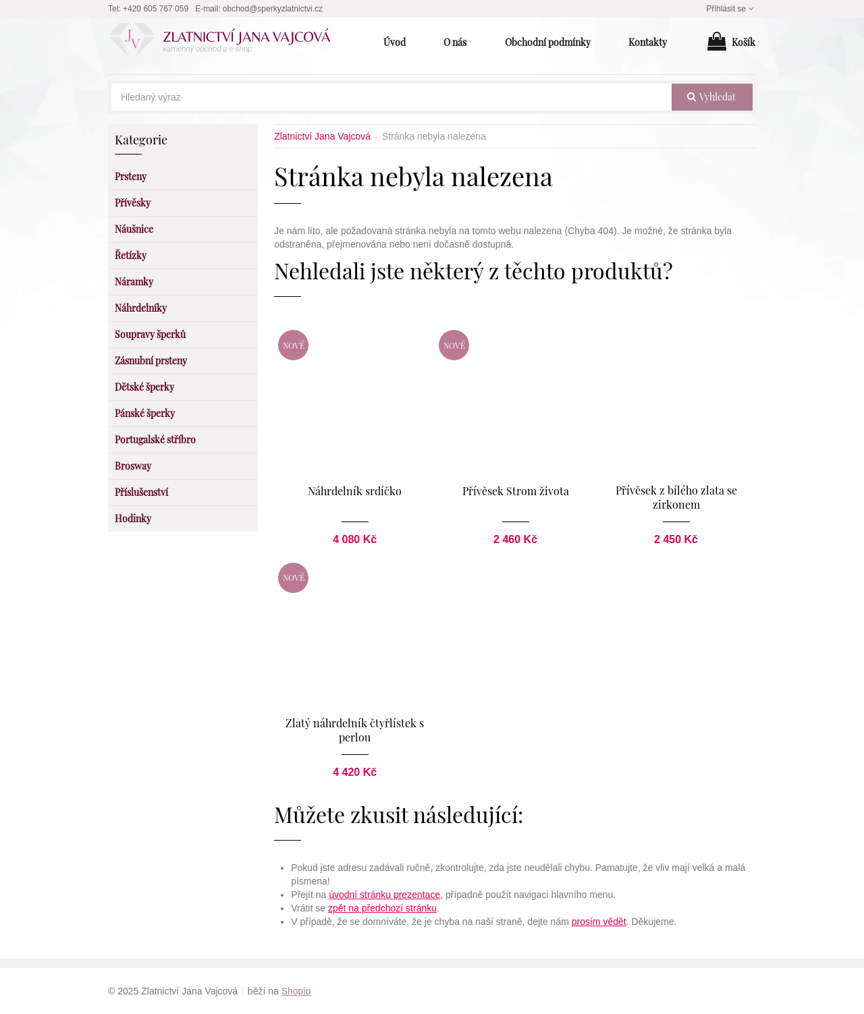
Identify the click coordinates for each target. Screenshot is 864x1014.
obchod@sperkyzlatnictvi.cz (273, 8)
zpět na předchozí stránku (382, 908)
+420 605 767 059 (155, 8)
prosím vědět (599, 921)
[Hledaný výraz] (391, 97)
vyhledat (711, 96)
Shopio (296, 991)
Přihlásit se (731, 8)
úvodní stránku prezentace (384, 894)
